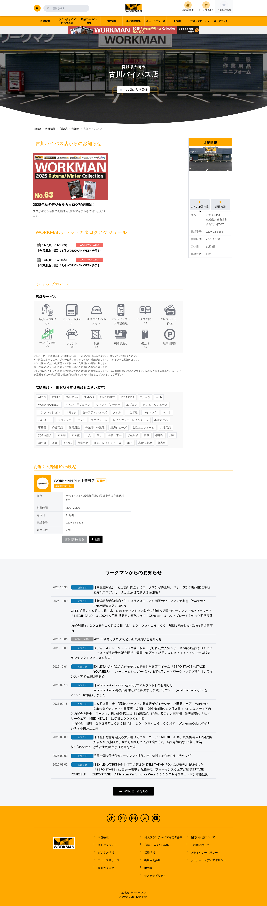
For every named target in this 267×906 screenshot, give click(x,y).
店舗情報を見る (74, 537)
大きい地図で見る (200, 204)
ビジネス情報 (104, 856)
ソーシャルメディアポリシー (206, 863)
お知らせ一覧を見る (133, 798)
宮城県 (63, 128)
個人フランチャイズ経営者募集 (162, 844)
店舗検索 (101, 844)
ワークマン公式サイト (133, 8)
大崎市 (75, 128)
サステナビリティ (153, 875)
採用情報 (148, 856)
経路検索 (220, 204)
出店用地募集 (151, 863)
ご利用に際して (198, 850)
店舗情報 (50, 128)
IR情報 (147, 869)
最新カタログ (104, 869)
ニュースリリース (107, 863)
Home (37, 128)
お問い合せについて (201, 844)
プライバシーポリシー (202, 856)
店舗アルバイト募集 (155, 850)
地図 (95, 537)
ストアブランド (105, 850)
